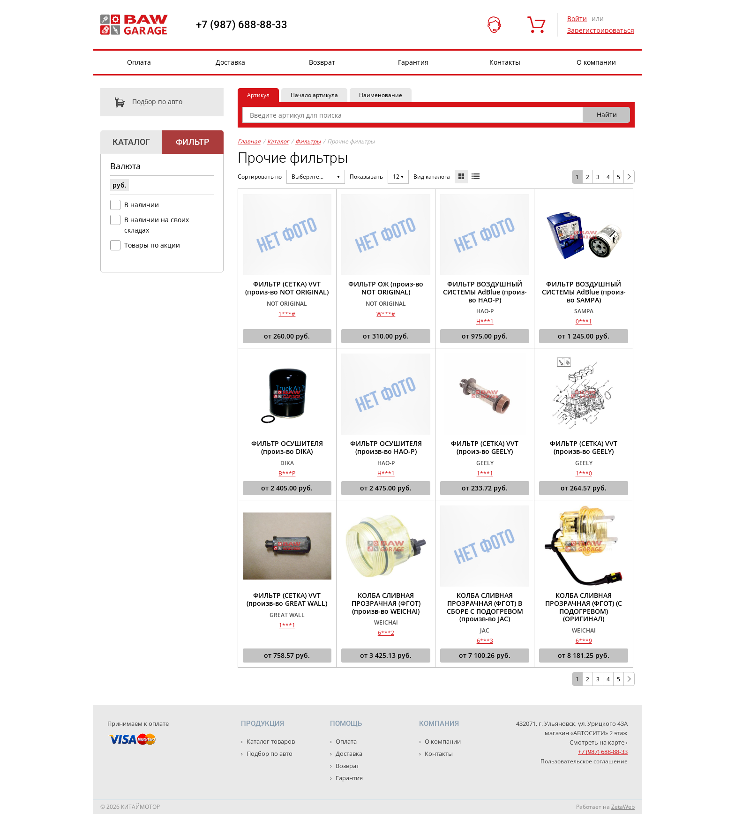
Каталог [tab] (131, 142)
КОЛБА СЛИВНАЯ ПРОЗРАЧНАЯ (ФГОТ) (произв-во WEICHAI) (386, 603)
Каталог (278, 141)
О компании (596, 62)
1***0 (584, 473)
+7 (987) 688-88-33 (241, 25)
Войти (577, 18)
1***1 (485, 473)
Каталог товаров (270, 741)
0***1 (584, 321)
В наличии (141, 204)
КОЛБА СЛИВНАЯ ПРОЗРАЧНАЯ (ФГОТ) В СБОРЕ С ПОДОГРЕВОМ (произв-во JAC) (485, 607)
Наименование (380, 95)
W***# (385, 314)
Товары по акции (152, 245)
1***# (286, 314)
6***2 (386, 633)
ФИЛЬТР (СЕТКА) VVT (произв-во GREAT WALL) (287, 600)
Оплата (139, 62)
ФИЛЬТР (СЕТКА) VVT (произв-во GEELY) (583, 448)
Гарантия (413, 62)
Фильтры (308, 141)
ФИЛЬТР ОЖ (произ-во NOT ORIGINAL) (385, 288)
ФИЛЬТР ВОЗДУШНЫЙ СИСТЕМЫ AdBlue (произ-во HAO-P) (485, 292)
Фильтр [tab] (192, 142)
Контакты (504, 62)
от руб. (287, 336)
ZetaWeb (623, 807)
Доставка (230, 62)
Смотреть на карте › (599, 742)
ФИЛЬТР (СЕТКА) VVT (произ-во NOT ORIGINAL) (287, 288)
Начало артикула (314, 95)
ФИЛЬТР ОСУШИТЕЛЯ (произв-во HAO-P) (386, 448)
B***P (286, 473)
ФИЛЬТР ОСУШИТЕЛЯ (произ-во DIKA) (287, 448)
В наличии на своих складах (156, 224)
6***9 (584, 641)
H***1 (485, 321)
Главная (249, 141)
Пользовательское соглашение (584, 761)
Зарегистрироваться (600, 30)
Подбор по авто (141, 102)
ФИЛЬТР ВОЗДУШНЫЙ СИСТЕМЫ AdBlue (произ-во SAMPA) (584, 292)
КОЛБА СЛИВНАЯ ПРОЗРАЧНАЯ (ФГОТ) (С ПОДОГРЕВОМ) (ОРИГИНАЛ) (583, 607)
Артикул (258, 95)
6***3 (485, 641)
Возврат (322, 62)
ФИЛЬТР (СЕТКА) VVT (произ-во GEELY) (484, 448)
